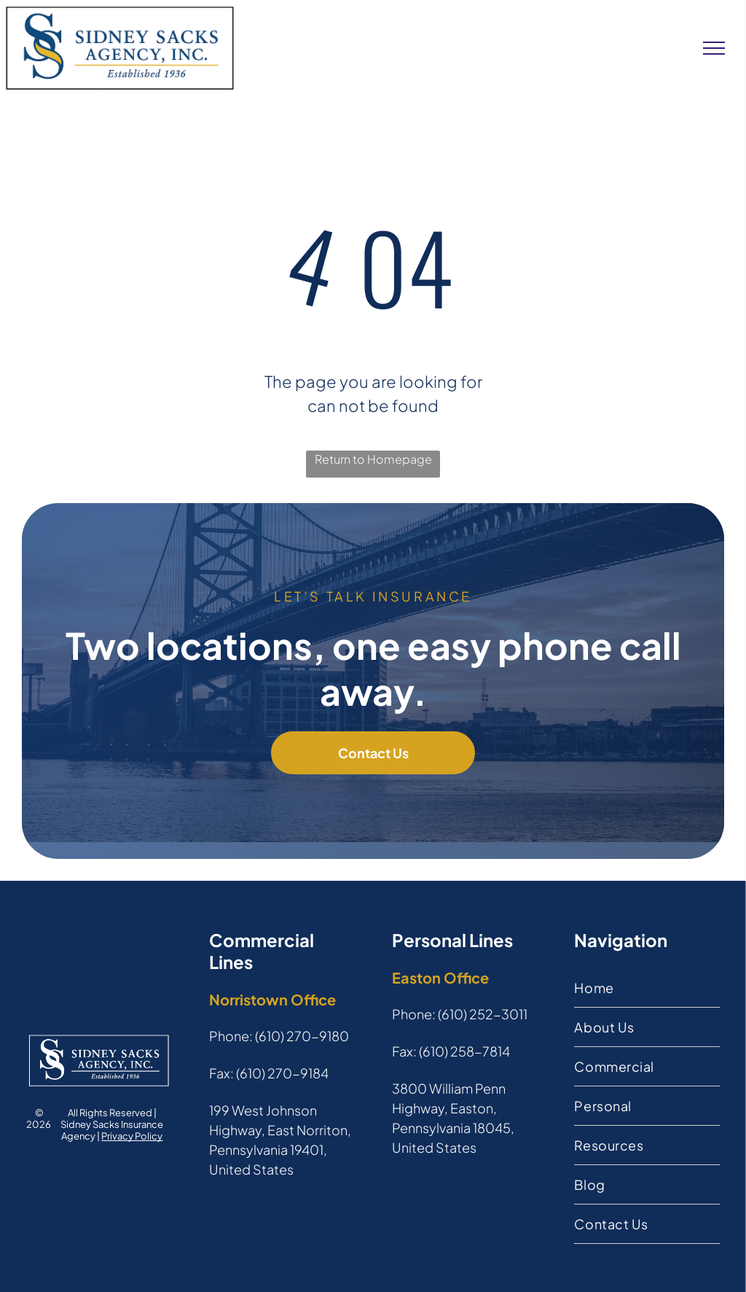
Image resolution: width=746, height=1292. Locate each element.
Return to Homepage (373, 459)
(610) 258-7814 (464, 1051)
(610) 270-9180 (302, 1035)
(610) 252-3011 (482, 1013)
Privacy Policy (131, 1136)
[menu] (714, 48)
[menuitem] (646, 988)
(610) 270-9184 (282, 1073)
